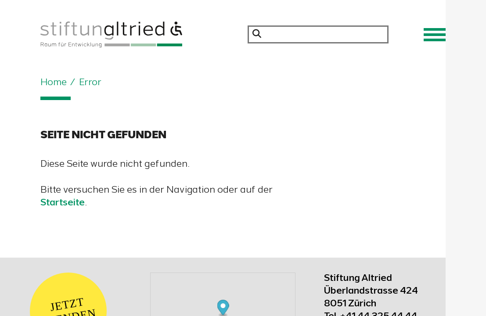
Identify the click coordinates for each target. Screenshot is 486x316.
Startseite (62, 203)
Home (53, 83)
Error (90, 83)
